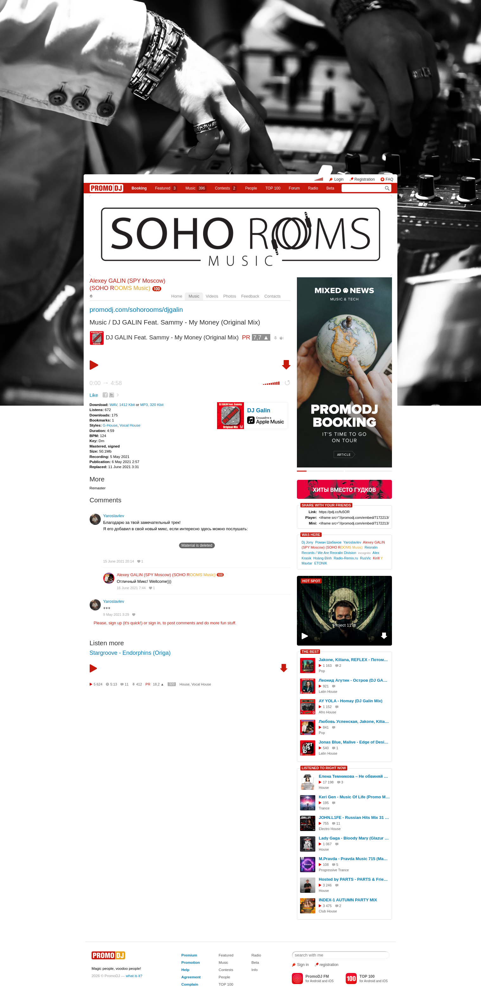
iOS (331, 981)
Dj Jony (307, 542)
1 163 (327, 665)
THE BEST (310, 652)
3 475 (327, 906)
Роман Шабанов (328, 542)
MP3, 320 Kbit (152, 404)
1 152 (327, 707)
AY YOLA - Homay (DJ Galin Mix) (350, 701)
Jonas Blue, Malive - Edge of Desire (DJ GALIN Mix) (354, 742)
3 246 (327, 885)
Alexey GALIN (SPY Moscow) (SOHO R (166, 575)
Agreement (191, 977)
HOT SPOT (311, 581)
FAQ (389, 179)
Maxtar (307, 563)
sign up (115, 623)
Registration (365, 179)
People (251, 188)
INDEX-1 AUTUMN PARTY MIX (348, 900)
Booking (139, 188)
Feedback (250, 296)
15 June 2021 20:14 (118, 561)
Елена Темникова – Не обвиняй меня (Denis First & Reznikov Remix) (354, 776)
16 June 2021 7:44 (131, 588)
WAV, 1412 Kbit (122, 404)
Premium (189, 955)
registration (329, 965)
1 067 (327, 844)
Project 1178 (344, 625)
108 (326, 864)
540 (326, 748)
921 (326, 686)
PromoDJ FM (317, 976)
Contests (226, 970)
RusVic (365, 558)
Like (94, 395)
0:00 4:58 (106, 383)
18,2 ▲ (158, 684)
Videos (212, 296)
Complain (189, 984)
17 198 (328, 782)
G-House (110, 425)
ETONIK (320, 563)
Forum (294, 188)
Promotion (190, 962)
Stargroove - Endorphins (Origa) (130, 653)
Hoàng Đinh (322, 558)
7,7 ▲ (261, 337)
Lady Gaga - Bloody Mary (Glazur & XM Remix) (354, 838)
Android (315, 981)
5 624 (98, 684)
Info (254, 970)
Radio (313, 188)
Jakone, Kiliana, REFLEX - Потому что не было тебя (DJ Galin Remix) (354, 660)
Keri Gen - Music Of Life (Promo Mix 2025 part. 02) (354, 797)
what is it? (134, 976)
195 (326, 803)
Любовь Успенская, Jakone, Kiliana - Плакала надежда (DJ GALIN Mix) (354, 721)
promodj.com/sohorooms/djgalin (136, 309)
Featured (166, 188)
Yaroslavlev (113, 516)
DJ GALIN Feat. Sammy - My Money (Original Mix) (186, 322)
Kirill (378, 558)
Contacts (272, 296)
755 (326, 823)
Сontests (226, 188)
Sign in (303, 965)
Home (177, 296)
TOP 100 (272, 188)
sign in (155, 623)
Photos (229, 296)
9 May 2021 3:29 (116, 614)
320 (172, 684)
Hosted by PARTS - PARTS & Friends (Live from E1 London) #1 (354, 879)
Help (185, 970)
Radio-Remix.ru (346, 558)
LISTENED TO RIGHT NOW (324, 768)
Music (196, 188)
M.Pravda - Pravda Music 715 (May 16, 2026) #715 (354, 859)
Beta (330, 188)
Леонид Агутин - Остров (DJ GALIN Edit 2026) (354, 680)
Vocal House (129, 425)
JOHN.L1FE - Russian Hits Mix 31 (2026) (354, 817)
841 (326, 727)
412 (139, 684)
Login (338, 179)
